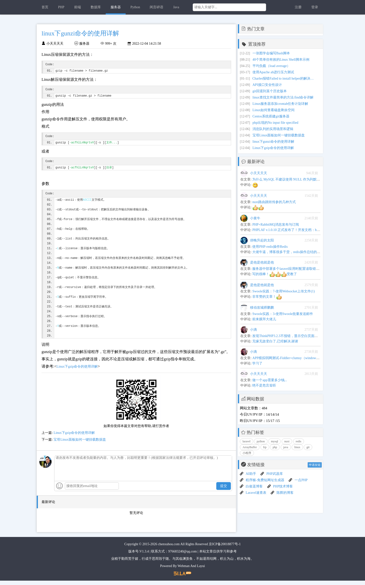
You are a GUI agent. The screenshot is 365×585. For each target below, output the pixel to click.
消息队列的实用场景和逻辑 (272, 129)
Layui (201, 570)
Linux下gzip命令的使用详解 (77, 371)
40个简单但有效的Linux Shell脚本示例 (280, 59)
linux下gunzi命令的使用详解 (273, 141)
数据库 (96, 7)
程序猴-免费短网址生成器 (265, 480)
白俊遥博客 (254, 486)
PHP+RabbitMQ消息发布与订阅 (275, 224)
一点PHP (301, 480)
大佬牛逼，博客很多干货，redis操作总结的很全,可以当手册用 (298, 252)
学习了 (257, 363)
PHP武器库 (274, 474)
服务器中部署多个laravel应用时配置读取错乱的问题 (291, 269)
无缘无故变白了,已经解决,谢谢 (275, 341)
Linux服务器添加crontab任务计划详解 (280, 104)
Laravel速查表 (256, 492)
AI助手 (251, 474)
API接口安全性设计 (267, 85)
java (285, 447)
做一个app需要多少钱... (269, 380)
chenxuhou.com (169, 548)
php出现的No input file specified (275, 122)
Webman (184, 570)
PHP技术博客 (283, 486)
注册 (298, 7)
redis (298, 441)
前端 (77, 7)
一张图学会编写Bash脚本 (271, 53)
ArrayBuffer (250, 447)
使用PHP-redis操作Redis (269, 246)
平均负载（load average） (271, 66)
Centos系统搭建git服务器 (270, 116)
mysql (274, 441)
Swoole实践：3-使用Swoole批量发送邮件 (282, 314)
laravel (247, 441)
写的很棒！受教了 (274, 274)
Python (135, 7)
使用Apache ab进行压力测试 (273, 72)
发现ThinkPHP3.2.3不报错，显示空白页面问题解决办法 (293, 336)
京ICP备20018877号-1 (225, 548)
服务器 (116, 7)
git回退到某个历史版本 (269, 91)
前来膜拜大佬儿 (264, 319)
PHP (61, 7)
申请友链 (315, 465)
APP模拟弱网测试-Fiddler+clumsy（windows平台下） (291, 358)
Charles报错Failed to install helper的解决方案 (283, 78)
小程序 (247, 453)
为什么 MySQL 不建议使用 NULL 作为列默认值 (287, 179)
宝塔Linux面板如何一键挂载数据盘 (79, 444)
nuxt (286, 441)
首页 (45, 7)
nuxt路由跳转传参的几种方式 (274, 202)
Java (176, 7)
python (261, 441)
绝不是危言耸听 (264, 385)
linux (297, 447)
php (275, 447)
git (308, 447)
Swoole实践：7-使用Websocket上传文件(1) (283, 291)
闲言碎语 (156, 7)
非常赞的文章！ (267, 296)
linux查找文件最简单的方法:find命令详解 (282, 97)
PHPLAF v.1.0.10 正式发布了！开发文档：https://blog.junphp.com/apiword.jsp (308, 230)
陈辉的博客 (285, 492)
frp (265, 447)
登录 (314, 7)
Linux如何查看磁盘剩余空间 (273, 110)
